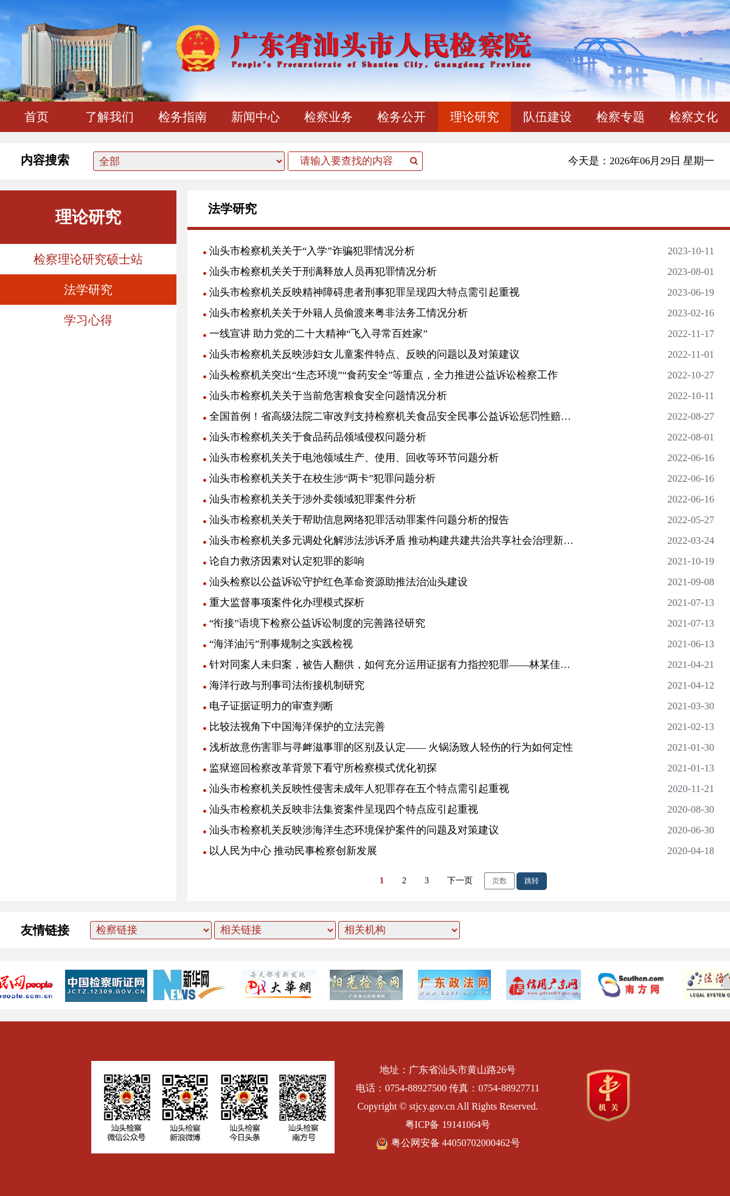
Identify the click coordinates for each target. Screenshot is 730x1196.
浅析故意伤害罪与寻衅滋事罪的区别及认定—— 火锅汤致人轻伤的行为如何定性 (391, 747)
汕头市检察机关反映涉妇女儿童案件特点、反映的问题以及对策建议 (364, 354)
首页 (36, 116)
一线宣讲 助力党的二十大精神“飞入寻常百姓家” (318, 333)
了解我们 (109, 116)
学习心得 (88, 320)
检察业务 (328, 116)
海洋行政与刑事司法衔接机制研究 (286, 685)
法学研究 (88, 289)
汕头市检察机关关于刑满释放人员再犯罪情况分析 (323, 271)
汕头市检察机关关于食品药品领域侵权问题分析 (317, 437)
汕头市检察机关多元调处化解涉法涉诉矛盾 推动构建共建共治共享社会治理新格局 (391, 540)
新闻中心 (255, 116)
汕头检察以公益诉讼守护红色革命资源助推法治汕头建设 (338, 582)
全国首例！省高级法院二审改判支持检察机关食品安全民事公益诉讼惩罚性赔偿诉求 (391, 416)
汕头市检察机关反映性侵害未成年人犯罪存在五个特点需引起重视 (359, 788)
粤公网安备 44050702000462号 (448, 1143)
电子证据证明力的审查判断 (271, 706)
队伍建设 (547, 116)
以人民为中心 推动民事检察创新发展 (293, 851)
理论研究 (474, 116)
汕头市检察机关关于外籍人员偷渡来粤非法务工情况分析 (338, 313)
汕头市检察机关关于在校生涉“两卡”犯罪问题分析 (322, 478)
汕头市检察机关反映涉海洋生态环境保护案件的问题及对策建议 (354, 830)
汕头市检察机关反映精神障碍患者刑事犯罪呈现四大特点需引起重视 (364, 292)
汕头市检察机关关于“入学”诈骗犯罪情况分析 (312, 251)
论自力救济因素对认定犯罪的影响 (286, 561)
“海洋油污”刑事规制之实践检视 (281, 644)
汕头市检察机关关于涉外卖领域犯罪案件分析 (312, 499)
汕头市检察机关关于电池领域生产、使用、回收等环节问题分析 (354, 458)
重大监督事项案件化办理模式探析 (286, 602)
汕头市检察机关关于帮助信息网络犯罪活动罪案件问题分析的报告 (359, 520)
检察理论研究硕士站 (88, 259)
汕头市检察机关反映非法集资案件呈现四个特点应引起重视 (343, 809)
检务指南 (182, 116)
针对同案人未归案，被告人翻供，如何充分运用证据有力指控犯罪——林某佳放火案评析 (391, 664)
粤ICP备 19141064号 (448, 1124)
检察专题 (620, 116)
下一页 (460, 880)
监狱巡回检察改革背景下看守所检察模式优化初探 (323, 768)
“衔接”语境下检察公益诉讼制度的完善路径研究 (317, 623)
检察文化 (693, 116)
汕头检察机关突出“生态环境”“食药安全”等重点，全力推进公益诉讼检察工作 (383, 375)
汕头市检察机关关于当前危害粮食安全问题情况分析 (328, 396)
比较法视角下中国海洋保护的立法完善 (297, 726)
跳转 (531, 881)
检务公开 (401, 116)
